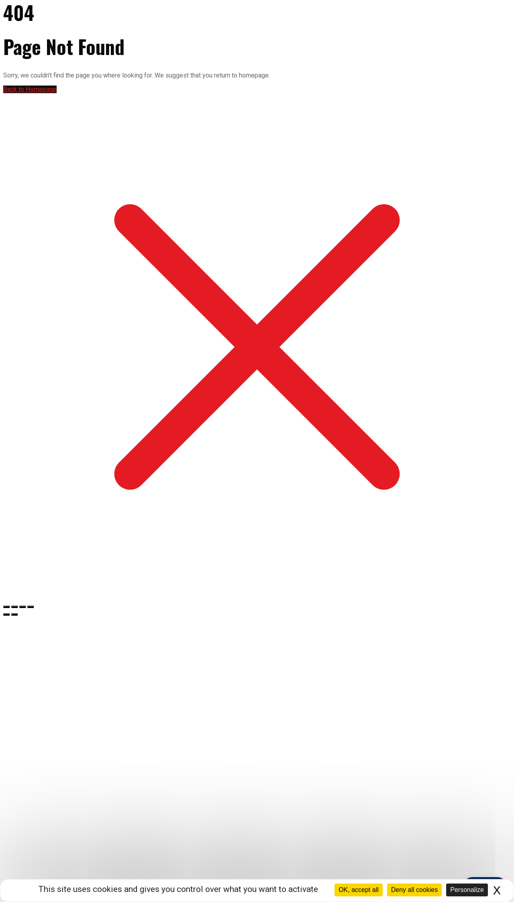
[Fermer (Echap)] (30, 607)
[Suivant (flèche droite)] (14, 614)
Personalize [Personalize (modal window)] (467, 889)
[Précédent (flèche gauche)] (6, 614)
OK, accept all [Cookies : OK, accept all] (359, 889)
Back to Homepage (30, 89)
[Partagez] (22, 607)
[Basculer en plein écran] (14, 607)
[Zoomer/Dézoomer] (6, 607)
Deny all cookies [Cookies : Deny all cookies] (414, 889)
